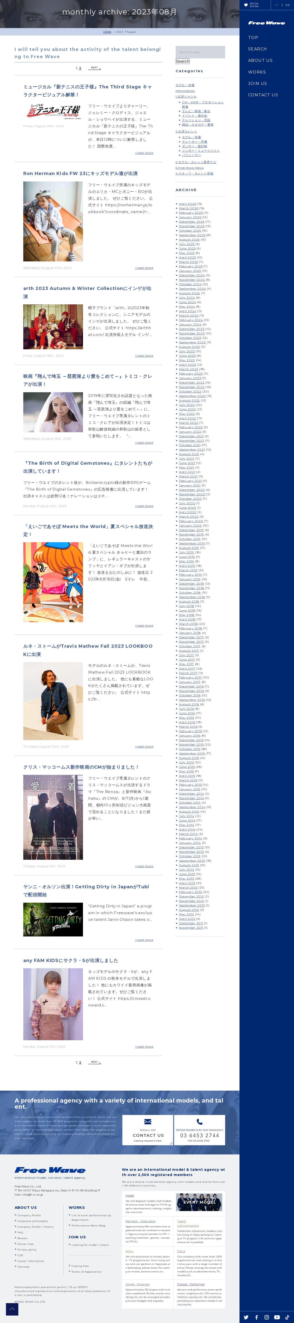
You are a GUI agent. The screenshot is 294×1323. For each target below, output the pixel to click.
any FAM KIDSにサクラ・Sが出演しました (71, 960)
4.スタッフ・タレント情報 (195, 173)
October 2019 (190, 539)
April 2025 (187, 257)
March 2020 (189, 516)
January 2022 (190, 431)
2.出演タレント (186, 131)
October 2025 (190, 230)
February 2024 (191, 320)
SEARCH (257, 49)
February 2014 (190, 838)
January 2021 (190, 485)
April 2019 (187, 566)
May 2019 (186, 561)
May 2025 (187, 253)
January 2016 (190, 735)
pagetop (12, 1309)
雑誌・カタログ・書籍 (198, 124)
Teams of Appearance (87, 1271)
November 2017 (191, 642)
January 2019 (190, 579)
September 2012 (192, 905)
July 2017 (186, 655)
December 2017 (191, 637)
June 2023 (187, 356)
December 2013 (191, 847)
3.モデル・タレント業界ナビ (196, 162)
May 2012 (186, 914)
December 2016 (191, 686)
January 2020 (190, 525)
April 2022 (187, 418)
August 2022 (189, 400)
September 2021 (192, 449)
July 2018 (186, 606)
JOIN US (257, 83)
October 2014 (190, 802)
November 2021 (191, 440)
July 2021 (186, 458)
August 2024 (189, 293)
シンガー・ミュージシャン (201, 150)
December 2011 (191, 923)
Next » (94, 68)
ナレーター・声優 (194, 141)
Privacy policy (27, 1249)
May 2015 (186, 771)
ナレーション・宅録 (196, 120)
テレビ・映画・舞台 (196, 111)
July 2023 (187, 351)
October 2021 (190, 445)
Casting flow (80, 1266)
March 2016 (188, 726)
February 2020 (191, 521)
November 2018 (191, 588)
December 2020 (192, 490)
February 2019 (190, 574)
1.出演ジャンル (186, 96)
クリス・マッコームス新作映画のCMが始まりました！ (81, 767)
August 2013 (189, 865)
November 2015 (191, 744)
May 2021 (186, 467)
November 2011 (191, 928)
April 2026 (187, 204)
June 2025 (187, 248)
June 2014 (187, 820)
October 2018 (190, 592)
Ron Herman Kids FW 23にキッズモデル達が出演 (80, 173)
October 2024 (190, 284)
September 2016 (192, 700)
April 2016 (187, 722)
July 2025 (187, 244)
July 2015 (186, 762)
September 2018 (192, 597)
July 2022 (187, 405)
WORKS (257, 72)
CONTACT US (263, 95)
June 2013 (187, 874)
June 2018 (187, 610)
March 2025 (188, 262)
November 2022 (192, 387)
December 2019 (191, 530)
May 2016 (186, 717)
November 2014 (191, 798)
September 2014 (192, 807)
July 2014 (186, 816)
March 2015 (188, 780)
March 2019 (188, 570)
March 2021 (188, 476)
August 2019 (189, 548)
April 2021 (187, 472)
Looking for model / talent (90, 1245)
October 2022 (190, 391)
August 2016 (189, 704)
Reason (23, 1238)
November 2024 (192, 280)
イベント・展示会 (194, 115)
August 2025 (189, 239)
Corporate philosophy (33, 1221)
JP (277, 5)
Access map (26, 1244)
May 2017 (186, 664)
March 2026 (188, 208)
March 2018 (188, 624)
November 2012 (191, 901)
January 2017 (190, 682)
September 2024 (192, 288)
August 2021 (189, 454)
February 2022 (191, 427)
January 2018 (190, 633)
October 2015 (189, 749)
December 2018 (191, 583)
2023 (119, 32)
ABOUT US (260, 60)
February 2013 (190, 892)
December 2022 (192, 382)
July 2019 (186, 552)
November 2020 (192, 494)
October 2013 (190, 856)
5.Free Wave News (190, 168)
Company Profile (29, 1215)
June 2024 (187, 302)
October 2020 (190, 499)
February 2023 (191, 373)
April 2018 (187, 619)
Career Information (31, 1261)
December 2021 (191, 436)
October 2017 (190, 646)
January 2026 (190, 217)
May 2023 (187, 360)
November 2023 (192, 333)
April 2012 (187, 919)
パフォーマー (191, 155)
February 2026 (191, 213)
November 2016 (191, 691)
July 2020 (187, 503)
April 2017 (187, 668)
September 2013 (192, 860)
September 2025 (192, 235)
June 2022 (187, 409)
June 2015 (187, 767)
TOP (253, 37)
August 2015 (189, 758)
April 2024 (187, 311)
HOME (107, 32)
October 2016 (190, 695)
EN (288, 5)
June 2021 (187, 463)
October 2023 (190, 338)
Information (185, 91)
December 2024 (192, 275)
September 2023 (192, 342)
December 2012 (191, 896)
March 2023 (188, 369)
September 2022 (192, 396)
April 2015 (187, 776)
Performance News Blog (89, 1225)
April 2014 (187, 829)
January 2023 (190, 378)
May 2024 (187, 306)
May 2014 (186, 825)
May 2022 (187, 414)
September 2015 (192, 753)
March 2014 (188, 834)
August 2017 (189, 650)
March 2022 (188, 423)
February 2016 (190, 731)
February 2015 (190, 785)
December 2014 (191, 793)
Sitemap (23, 1266)
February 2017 (190, 677)
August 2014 (189, 811)
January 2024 (190, 324)
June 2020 (187, 507)
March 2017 (188, 673)
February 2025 (191, 266)
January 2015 (189, 789)
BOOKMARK (254, 5)
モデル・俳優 (185, 85)
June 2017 (187, 659)
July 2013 (186, 869)
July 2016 (186, 709)
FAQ (20, 1232)
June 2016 (187, 713)
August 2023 (189, 347)
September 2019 (192, 543)
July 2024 (187, 297)
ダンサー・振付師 (194, 146)
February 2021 (190, 481)
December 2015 (191, 740)
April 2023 (187, 364)
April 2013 (187, 883)
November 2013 (191, 852)
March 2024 (189, 315)
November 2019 (191, 534)
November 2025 (192, 226)
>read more (144, 153)
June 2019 (187, 557)
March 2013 (188, 887)
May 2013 (186, 878)
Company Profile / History (36, 1226)
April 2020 (188, 512)
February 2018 (190, 628)
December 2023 (192, 329)
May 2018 (186, 615)
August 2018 (189, 601)
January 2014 (190, 843)
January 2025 (190, 271)
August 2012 (189, 910)
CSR (20, 1255)
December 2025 (191, 221)
